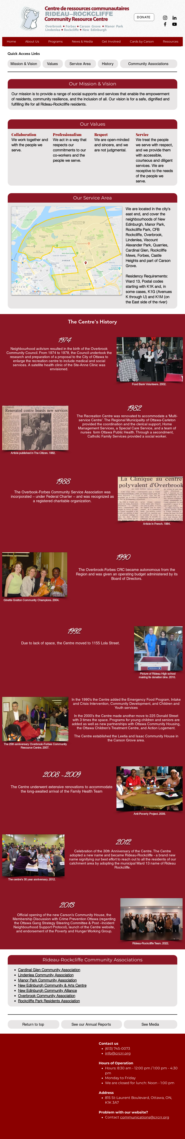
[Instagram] (165, 18)
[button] (31, 41)
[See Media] (150, 1024)
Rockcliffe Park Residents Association (49, 1001)
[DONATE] (144, 17)
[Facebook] (165, 24)
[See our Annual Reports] (91, 1024)
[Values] (53, 64)
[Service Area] (80, 64)
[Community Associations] (148, 64)
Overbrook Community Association (46, 995)
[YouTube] (174, 24)
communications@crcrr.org (144, 1117)
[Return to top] (33, 1024)
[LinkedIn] (174, 18)
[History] (108, 64)
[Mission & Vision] (24, 64)
